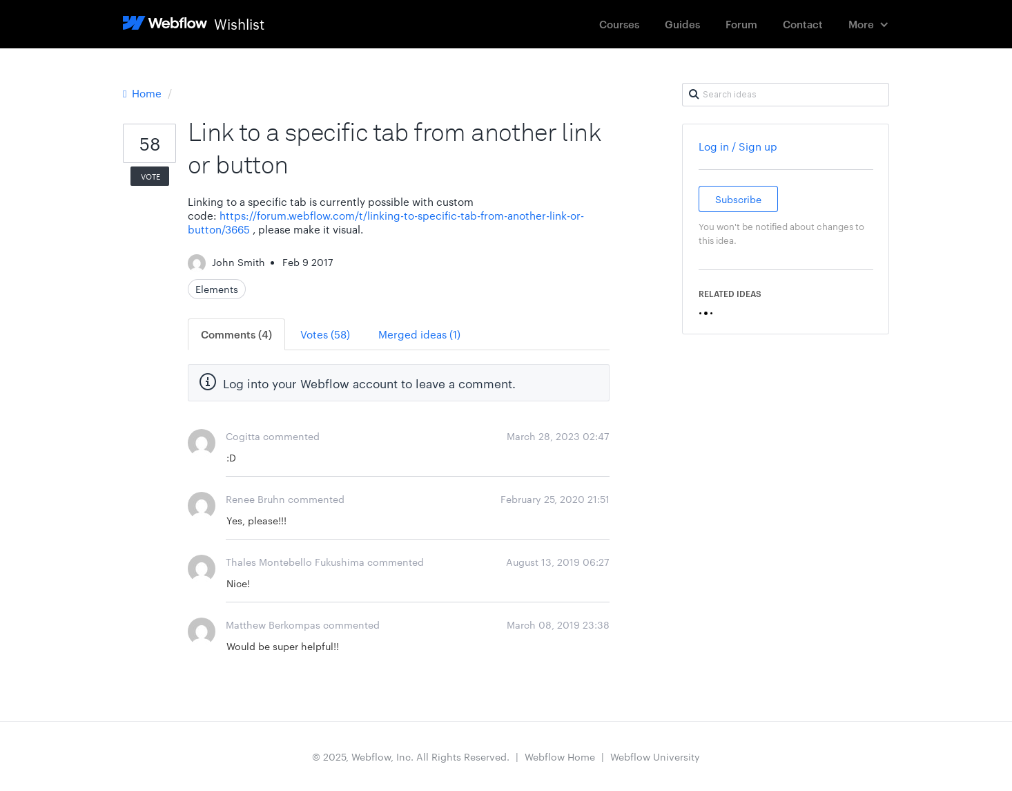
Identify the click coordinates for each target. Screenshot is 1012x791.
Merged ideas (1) (419, 334)
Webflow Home (560, 756)
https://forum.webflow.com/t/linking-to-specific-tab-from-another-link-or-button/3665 (386, 222)
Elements (216, 289)
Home (143, 93)
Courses (619, 24)
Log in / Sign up (738, 146)
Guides (682, 24)
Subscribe (738, 199)
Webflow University (655, 756)
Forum (741, 24)
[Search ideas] (785, 94)
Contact (803, 24)
